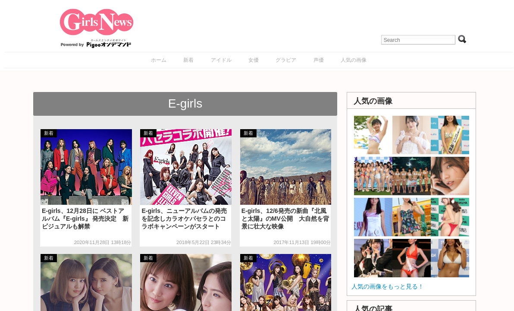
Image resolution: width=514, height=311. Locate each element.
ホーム (158, 60)
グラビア (286, 60)
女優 (253, 60)
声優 (318, 60)
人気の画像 (354, 60)
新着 (188, 60)
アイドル (221, 60)
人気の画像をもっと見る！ (387, 286)
